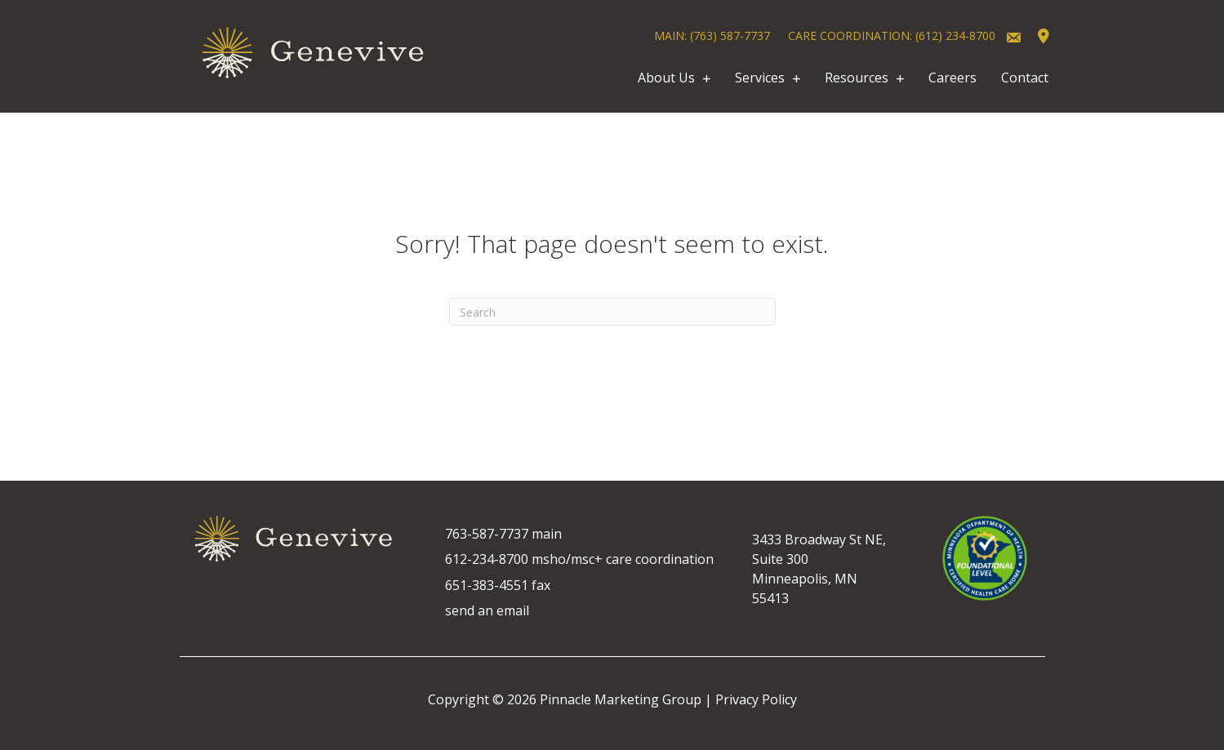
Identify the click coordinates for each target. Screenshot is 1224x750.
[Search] (612, 312)
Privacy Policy (756, 699)
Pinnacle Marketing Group (620, 699)
